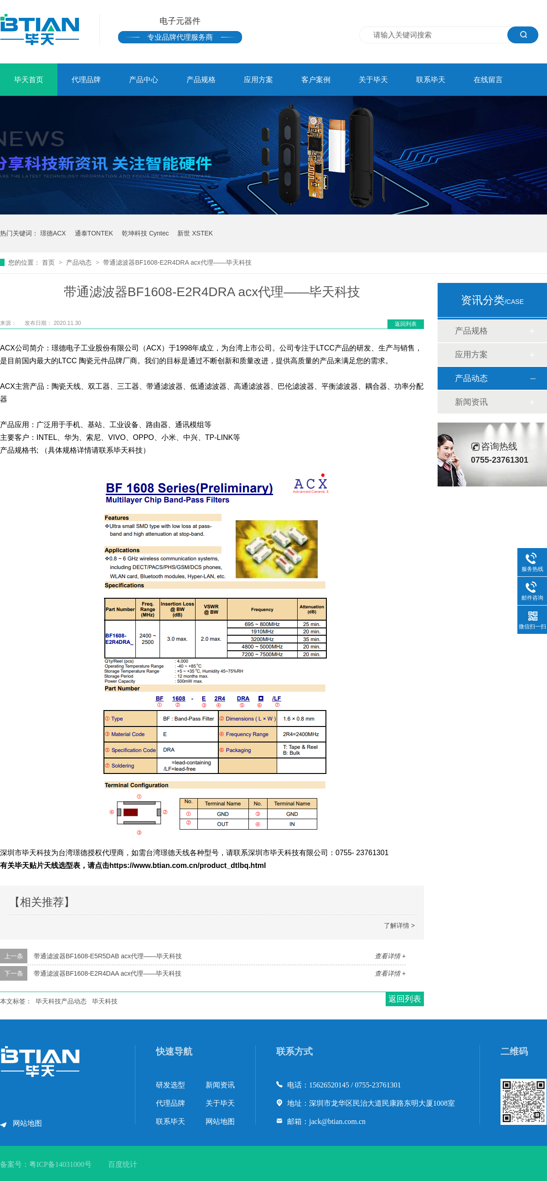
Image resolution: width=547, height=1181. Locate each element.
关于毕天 (373, 80)
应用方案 (258, 80)
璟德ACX (53, 233)
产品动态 (79, 262)
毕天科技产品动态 (61, 1001)
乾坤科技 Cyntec (145, 233)
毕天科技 (105, 1001)
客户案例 (315, 80)
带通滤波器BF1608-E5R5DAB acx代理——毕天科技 (108, 956)
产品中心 (143, 80)
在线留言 (488, 80)
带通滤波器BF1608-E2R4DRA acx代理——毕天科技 (177, 262)
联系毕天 (430, 80)
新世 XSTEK (195, 233)
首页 (49, 262)
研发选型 (170, 1085)
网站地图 (27, 1123)
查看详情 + (390, 956)
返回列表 (406, 324)
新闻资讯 (471, 402)
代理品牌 (86, 80)
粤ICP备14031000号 (60, 1164)
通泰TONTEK (94, 233)
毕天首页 (28, 80)
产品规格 (201, 80)
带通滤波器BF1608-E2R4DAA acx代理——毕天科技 (107, 973)
